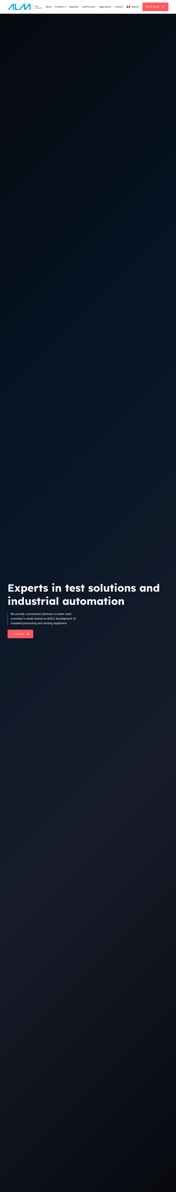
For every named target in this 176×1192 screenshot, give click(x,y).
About (48, 6)
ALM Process (88, 6)
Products (59, 6)
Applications (105, 6)
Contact (119, 6)
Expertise (73, 6)
